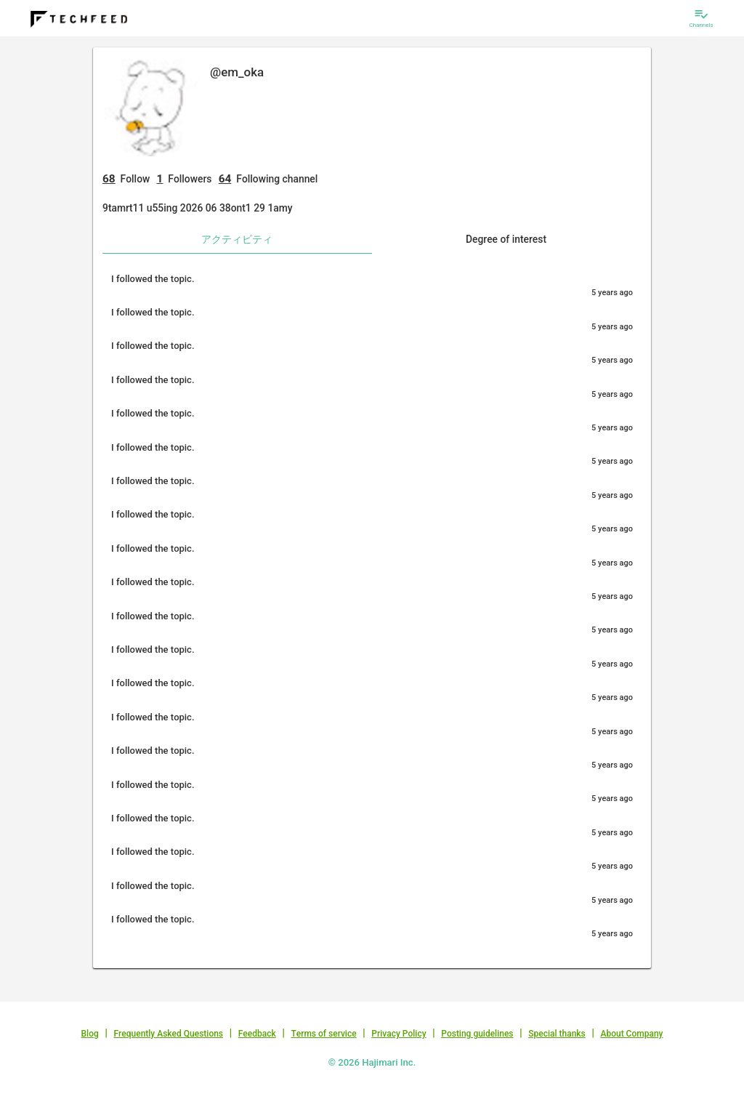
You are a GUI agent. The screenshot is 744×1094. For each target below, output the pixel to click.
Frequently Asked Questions (168, 1034)
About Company (631, 1034)
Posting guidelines (477, 1034)
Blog (90, 1034)
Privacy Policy (398, 1034)
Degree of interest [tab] (506, 239)
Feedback (257, 1034)
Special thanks (557, 1034)
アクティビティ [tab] (236, 239)
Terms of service (323, 1034)
